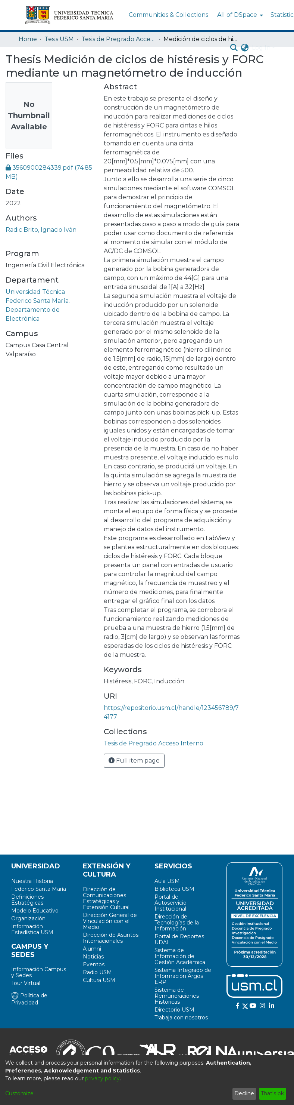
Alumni (92, 948)
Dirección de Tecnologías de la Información (176, 922)
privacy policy (102, 1078)
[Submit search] (234, 47)
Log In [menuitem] (261, 47)
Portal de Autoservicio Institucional (170, 902)
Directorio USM (174, 1009)
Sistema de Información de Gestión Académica (179, 956)
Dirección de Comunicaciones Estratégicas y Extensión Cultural (106, 898)
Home (28, 39)
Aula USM (167, 881)
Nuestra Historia (32, 881)
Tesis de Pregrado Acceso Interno (118, 39)
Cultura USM (99, 980)
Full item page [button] (134, 760)
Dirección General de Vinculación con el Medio (110, 921)
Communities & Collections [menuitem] (168, 14)
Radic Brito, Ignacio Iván (41, 229)
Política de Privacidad (29, 999)
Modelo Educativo (35, 910)
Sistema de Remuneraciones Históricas (176, 996)
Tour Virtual (25, 983)
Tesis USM (59, 39)
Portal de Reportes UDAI (179, 939)
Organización (28, 918)
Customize (19, 1093)
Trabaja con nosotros (181, 1017)
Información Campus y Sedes (38, 972)
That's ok (272, 1093)
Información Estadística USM (32, 929)
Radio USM (97, 972)
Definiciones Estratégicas (27, 899)
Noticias (93, 956)
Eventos (93, 964)
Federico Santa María (38, 889)
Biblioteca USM (174, 889)
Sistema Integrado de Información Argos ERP (182, 976)
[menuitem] (239, 15)
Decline (244, 1093)
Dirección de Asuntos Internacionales (110, 938)
